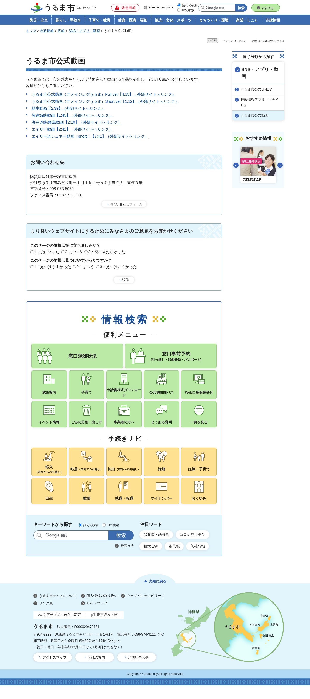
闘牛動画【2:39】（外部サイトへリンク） (68, 109)
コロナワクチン (195, 547)
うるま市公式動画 (255, 108)
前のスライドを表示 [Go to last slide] (236, 158)
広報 (61, 31)
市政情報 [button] (272, 21)
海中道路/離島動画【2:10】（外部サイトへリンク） (77, 123)
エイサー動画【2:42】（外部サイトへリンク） (72, 130)
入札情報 (201, 560)
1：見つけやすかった (52, 267)
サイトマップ (97, 617)
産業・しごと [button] (247, 21)
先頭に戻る (157, 595)
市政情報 (47, 31)
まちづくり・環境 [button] (213, 21)
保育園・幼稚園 (157, 547)
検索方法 (127, 558)
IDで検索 (188, 10)
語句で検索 (189, 5)
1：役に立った (46, 252)
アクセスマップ (54, 671)
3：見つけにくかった (118, 267)
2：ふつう (74, 252)
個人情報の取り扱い (102, 609)
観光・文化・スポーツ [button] (173, 21)
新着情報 (268, 8)
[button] (125, 8)
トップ (31, 31)
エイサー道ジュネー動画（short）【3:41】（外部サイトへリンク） (90, 137)
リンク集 (46, 617)
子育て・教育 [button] (99, 21)
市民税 (176, 560)
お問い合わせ (138, 671)
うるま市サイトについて (58, 609)
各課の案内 (96, 671)
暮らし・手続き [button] (68, 21)
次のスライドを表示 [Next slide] (280, 158)
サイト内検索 (39, 548)
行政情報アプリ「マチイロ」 (260, 95)
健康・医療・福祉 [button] (132, 21)
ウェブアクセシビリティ (145, 609)
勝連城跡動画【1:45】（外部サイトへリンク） (72, 116)
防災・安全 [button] (38, 21)
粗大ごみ (151, 560)
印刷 (214, 41)
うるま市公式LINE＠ (257, 82)
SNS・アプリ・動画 (84, 31)
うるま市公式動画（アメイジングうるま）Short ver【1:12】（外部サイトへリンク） (105, 102)
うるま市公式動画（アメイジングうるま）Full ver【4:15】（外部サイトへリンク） (104, 95)
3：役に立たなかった (106, 252)
